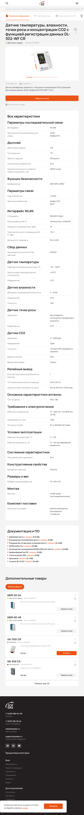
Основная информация (19, 16)
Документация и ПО (67, 16)
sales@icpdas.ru (12, 729)
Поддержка (10, 799)
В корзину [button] (66, 653)
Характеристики (44, 16)
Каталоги (9, 779)
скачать (28, 537)
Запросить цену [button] (42, 98)
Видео (8, 782)
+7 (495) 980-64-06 (13, 713)
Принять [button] (53, 806)
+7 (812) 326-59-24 (13, 721)
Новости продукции (13, 768)
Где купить (9, 796)
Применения (10, 775)
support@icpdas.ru (13, 736)
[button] (42, 683)
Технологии (10, 771)
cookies (25, 808)
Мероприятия (11, 764)
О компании (10, 792)
